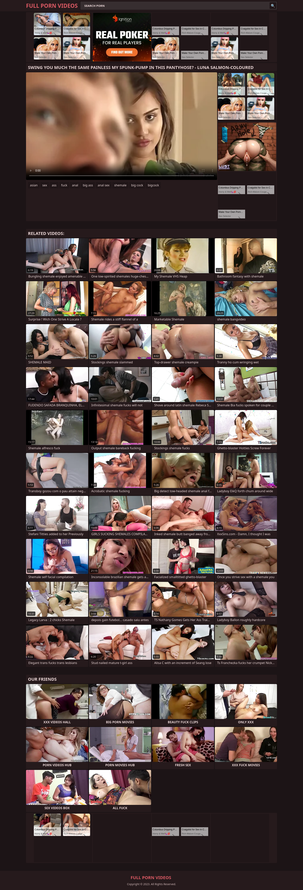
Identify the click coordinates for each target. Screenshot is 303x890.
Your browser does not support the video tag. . (121, 126)
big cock (137, 185)
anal (75, 185)
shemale (120, 185)
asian (34, 185)
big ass (88, 185)
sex (44, 185)
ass (54, 185)
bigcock (153, 185)
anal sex (104, 185)
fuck (64, 185)
